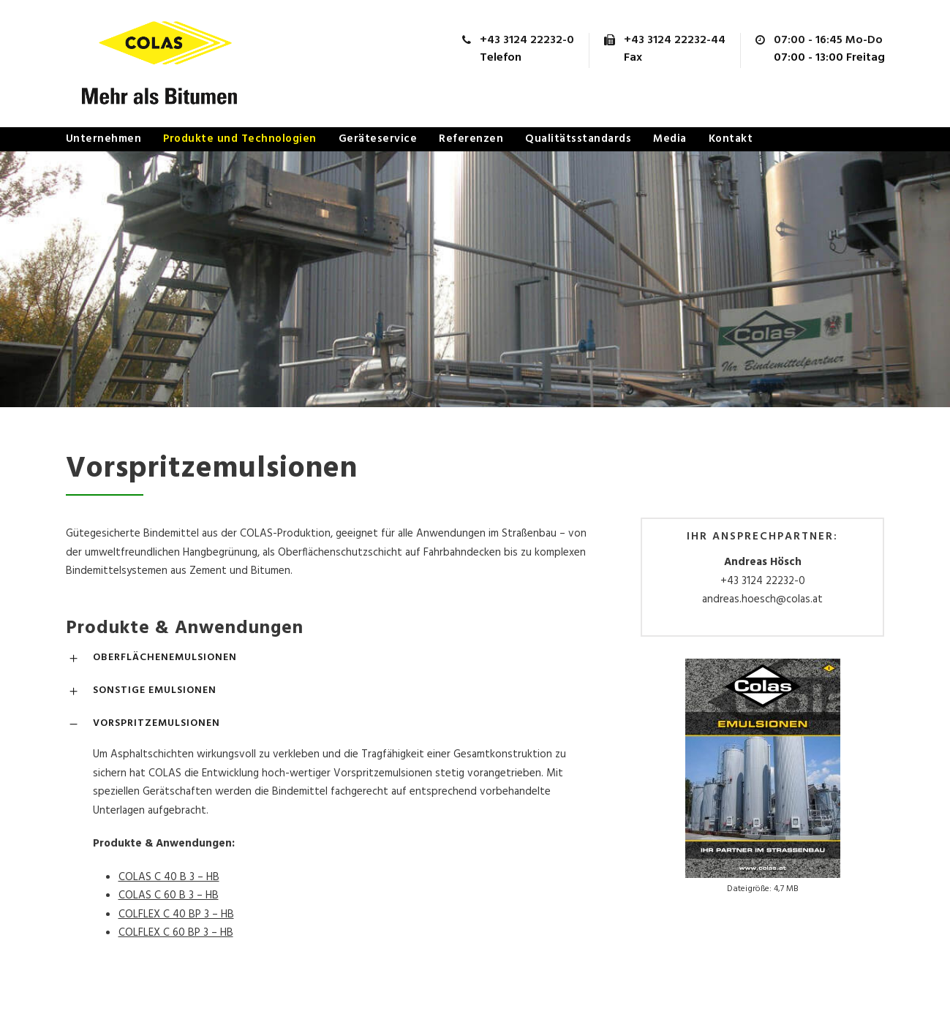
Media (670, 139)
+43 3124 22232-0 (762, 581)
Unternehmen (104, 139)
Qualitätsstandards (578, 139)
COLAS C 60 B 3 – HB (168, 895)
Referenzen (471, 139)
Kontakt (731, 139)
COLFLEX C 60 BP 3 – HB (175, 933)
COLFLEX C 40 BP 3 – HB (176, 914)
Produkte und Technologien (240, 139)
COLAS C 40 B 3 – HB (168, 877)
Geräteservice (378, 139)
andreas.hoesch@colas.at (762, 599)
